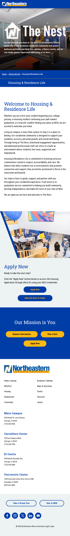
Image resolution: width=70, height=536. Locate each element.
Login (52, 526)
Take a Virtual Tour (21, 503)
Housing (7, 391)
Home (4, 74)
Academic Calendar (45, 381)
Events (40, 391)
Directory (41, 397)
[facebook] (7, 516)
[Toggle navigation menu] (65, 4)
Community (8, 402)
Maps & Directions (44, 386)
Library (40, 402)
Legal (47, 526)
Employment (9, 397)
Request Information (22, 334)
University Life (14, 74)
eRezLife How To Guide (35, 298)
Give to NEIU (51, 503)
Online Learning (10, 381)
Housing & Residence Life (26, 83)
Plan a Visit (52, 334)
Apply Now (35, 289)
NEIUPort (8, 386)
